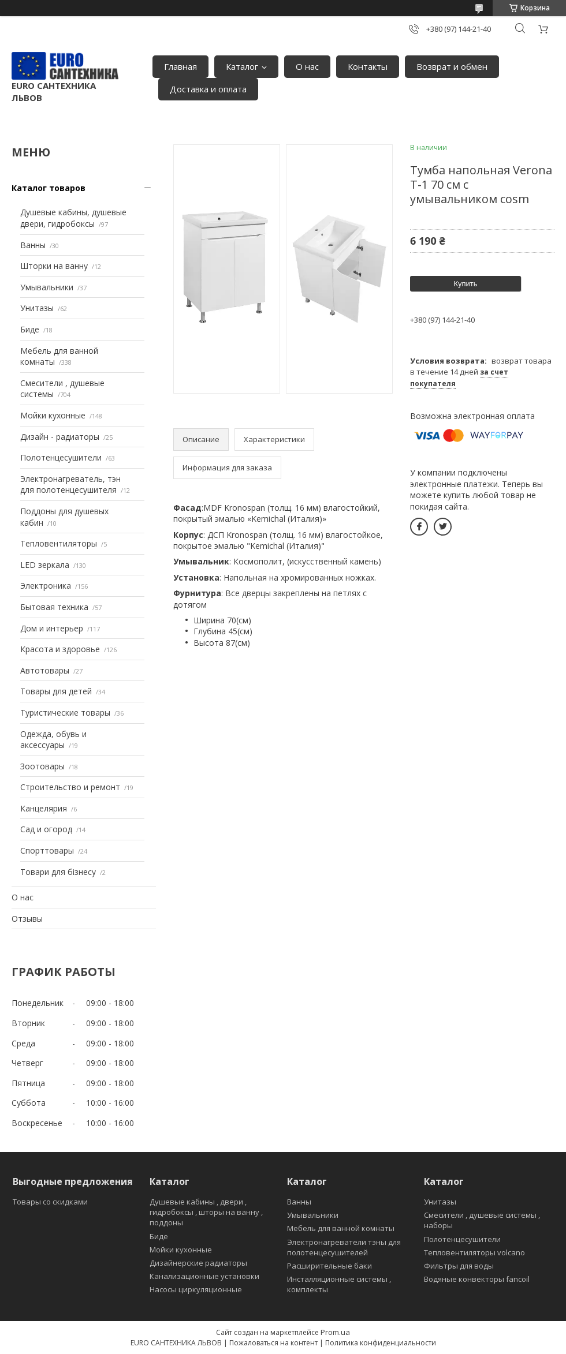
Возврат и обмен (451, 66)
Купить (465, 283)
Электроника (45, 585)
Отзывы (27, 918)
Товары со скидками (50, 1201)
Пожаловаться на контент (273, 1343)
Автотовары (44, 670)
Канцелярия (43, 808)
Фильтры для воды (459, 1266)
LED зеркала (44, 564)
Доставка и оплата (208, 89)
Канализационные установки (204, 1276)
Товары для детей (56, 691)
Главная (180, 66)
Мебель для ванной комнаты (340, 1228)
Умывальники (46, 287)
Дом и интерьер (51, 628)
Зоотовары (42, 766)
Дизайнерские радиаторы (198, 1263)
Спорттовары (47, 850)
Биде (29, 329)
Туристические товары (65, 712)
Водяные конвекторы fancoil (477, 1279)
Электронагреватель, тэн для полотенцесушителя (70, 484)
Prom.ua (335, 1332)
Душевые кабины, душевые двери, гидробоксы (73, 218)
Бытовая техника (54, 606)
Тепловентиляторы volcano (474, 1252)
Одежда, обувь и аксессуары (53, 739)
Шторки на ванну (54, 265)
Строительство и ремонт (70, 786)
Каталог (242, 66)
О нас (307, 66)
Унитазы (37, 307)
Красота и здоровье (60, 649)
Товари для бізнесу (58, 871)
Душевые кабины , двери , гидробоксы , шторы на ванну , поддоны (206, 1212)
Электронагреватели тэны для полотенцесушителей (344, 1247)
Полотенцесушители (61, 457)
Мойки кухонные (52, 415)
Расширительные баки (329, 1266)
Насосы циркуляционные (196, 1289)
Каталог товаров (48, 187)
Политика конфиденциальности (380, 1343)
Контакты (368, 66)
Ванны (33, 245)
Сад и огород (46, 829)
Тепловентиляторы (58, 543)
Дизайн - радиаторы (59, 436)
